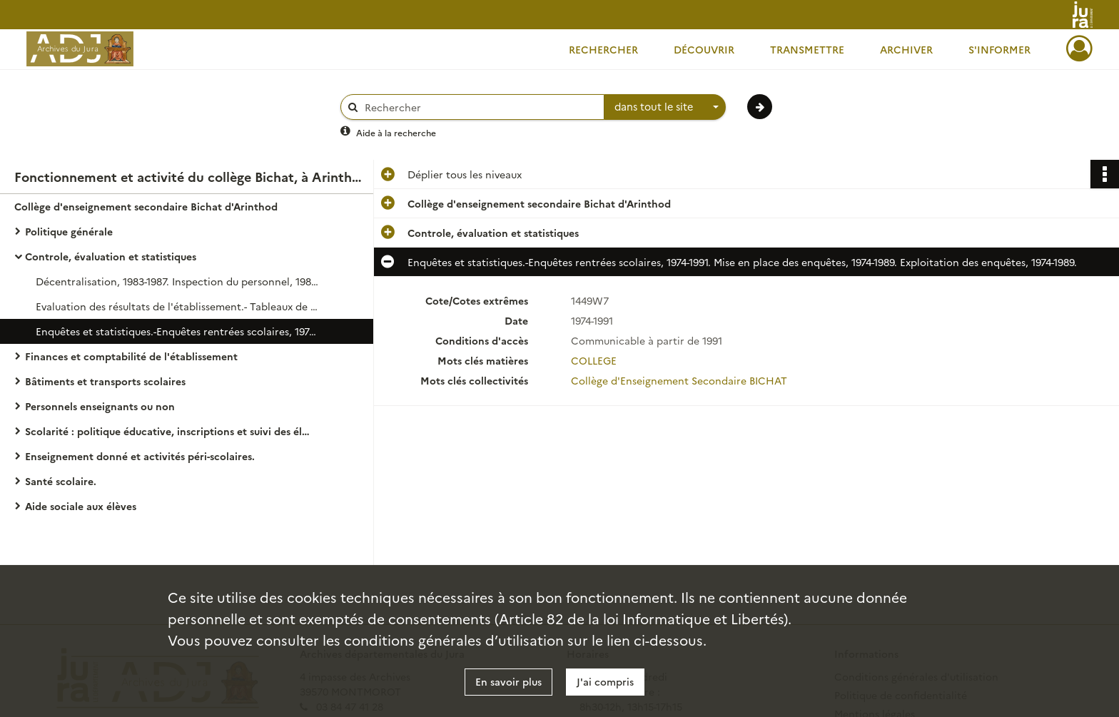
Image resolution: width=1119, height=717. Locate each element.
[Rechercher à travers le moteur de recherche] (479, 107)
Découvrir (704, 49)
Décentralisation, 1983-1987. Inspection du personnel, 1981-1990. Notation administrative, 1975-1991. (178, 281)
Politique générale (69, 231)
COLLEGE (594, 360)
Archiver (906, 49)
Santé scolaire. (60, 481)
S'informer (999, 49)
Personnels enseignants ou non (100, 406)
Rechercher (603, 49)
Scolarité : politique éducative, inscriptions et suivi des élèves (167, 431)
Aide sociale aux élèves (80, 506)
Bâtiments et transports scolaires (105, 381)
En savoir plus (508, 681)
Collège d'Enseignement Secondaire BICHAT (679, 380)
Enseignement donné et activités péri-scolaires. (140, 456)
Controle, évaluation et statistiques (110, 256)
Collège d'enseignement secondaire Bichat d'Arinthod (146, 206)
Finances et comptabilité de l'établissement (131, 356)
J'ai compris (605, 681)
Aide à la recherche (396, 132)
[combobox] (665, 107)
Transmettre (807, 49)
